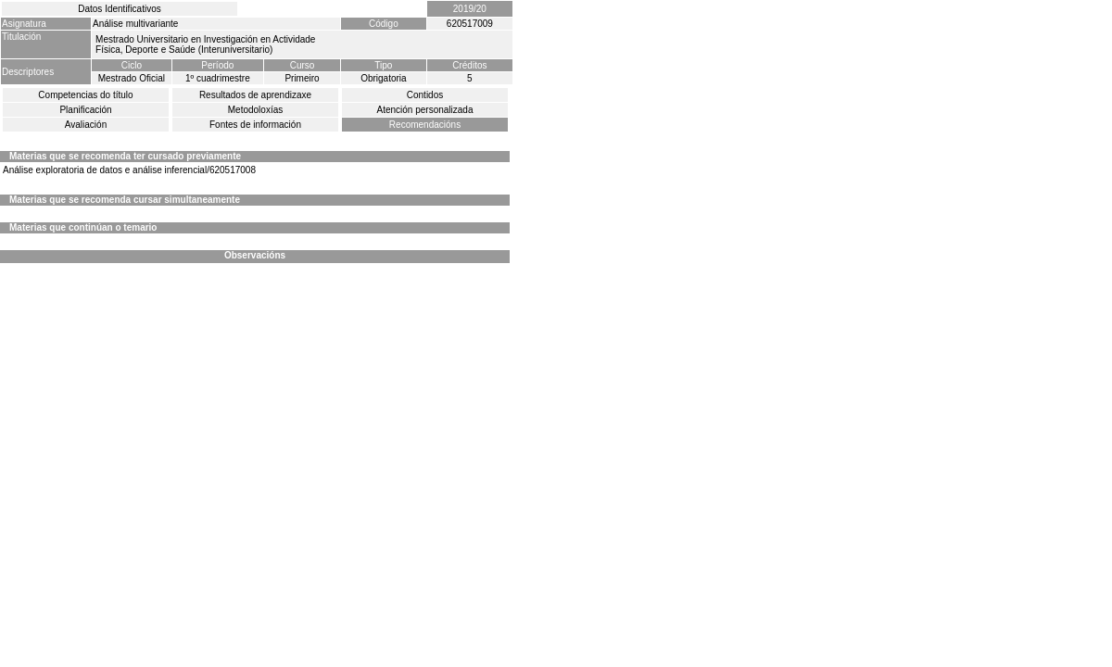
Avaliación (86, 125)
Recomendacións (425, 125)
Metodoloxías (255, 110)
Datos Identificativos (119, 9)
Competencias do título (85, 95)
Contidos (425, 95)
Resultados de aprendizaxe (255, 95)
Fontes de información (255, 125)
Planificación (85, 110)
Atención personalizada (425, 110)
